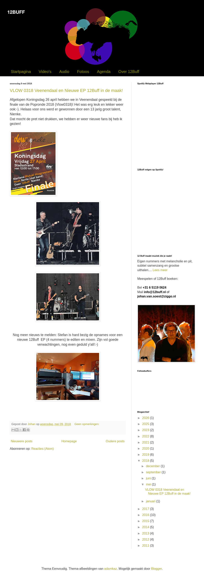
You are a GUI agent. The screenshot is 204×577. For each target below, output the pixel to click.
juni (149, 478)
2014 (146, 527)
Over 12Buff (128, 71)
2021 (146, 442)
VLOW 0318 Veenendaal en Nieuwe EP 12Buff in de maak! (66, 90)
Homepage (69, 441)
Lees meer (160, 270)
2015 (146, 521)
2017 (146, 509)
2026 (146, 418)
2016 (146, 515)
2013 (146, 533)
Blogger (156, 568)
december (153, 466)
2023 (146, 430)
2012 (146, 539)
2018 (146, 460)
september (154, 472)
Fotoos (83, 71)
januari (151, 501)
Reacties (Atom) (42, 448)
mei (149, 484)
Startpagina (21, 71)
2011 (146, 545)
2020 (146, 448)
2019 (146, 454)
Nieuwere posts (21, 441)
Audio (64, 71)
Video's (45, 71)
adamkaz (110, 568)
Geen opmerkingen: (87, 424)
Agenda (103, 71)
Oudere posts (115, 441)
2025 (146, 424)
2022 (146, 436)
